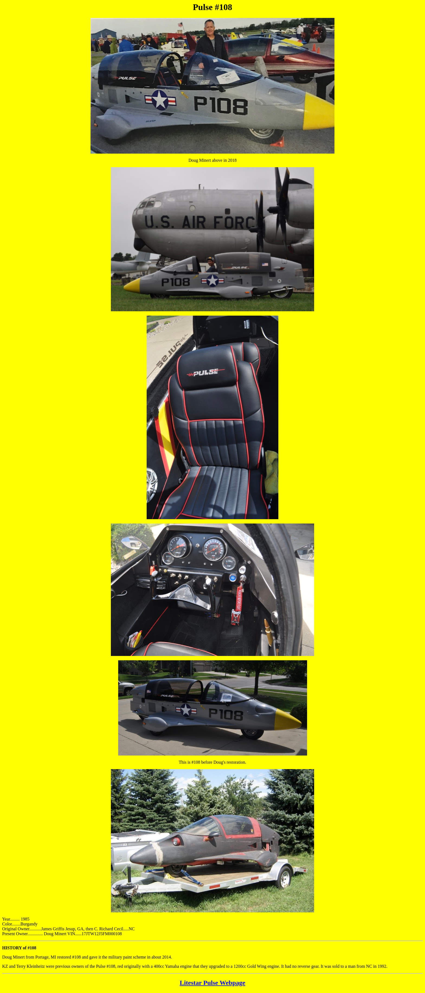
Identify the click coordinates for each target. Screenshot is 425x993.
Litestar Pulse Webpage (212, 982)
